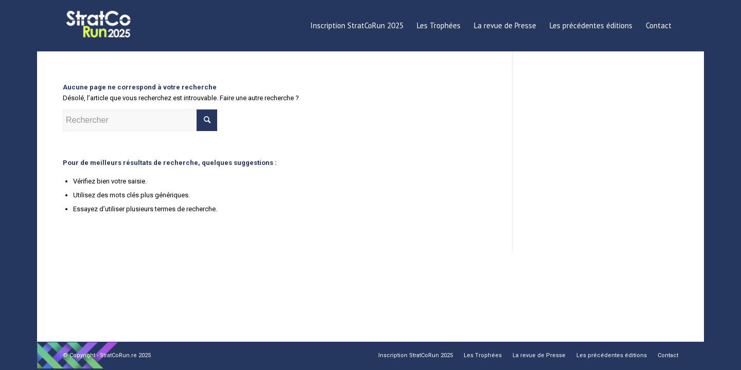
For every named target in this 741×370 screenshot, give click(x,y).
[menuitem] (357, 25)
